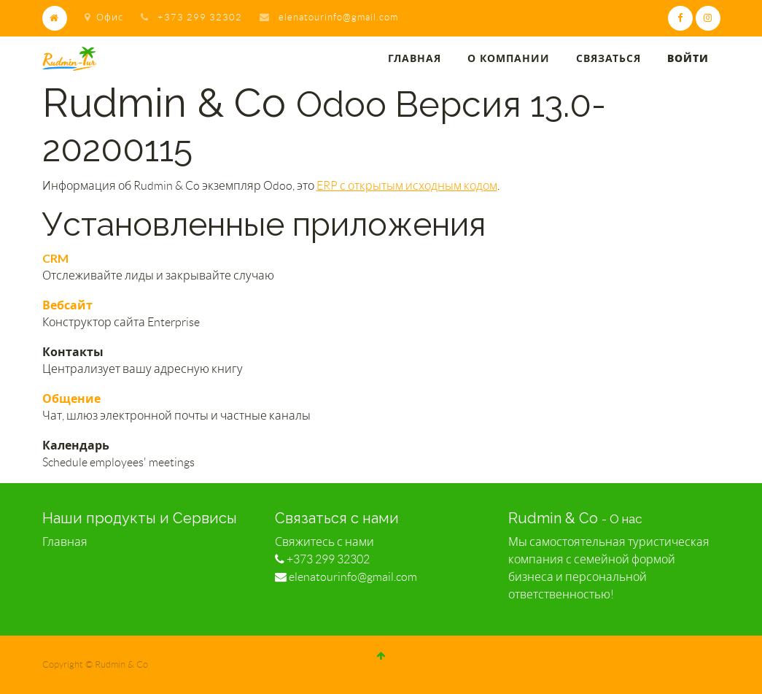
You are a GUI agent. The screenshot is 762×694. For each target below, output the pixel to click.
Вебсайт (67, 305)
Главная (65, 542)
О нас (626, 519)
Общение (71, 398)
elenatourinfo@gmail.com (338, 17)
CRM (55, 258)
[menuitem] (414, 58)
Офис (104, 17)
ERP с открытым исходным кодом (406, 186)
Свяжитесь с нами (324, 542)
